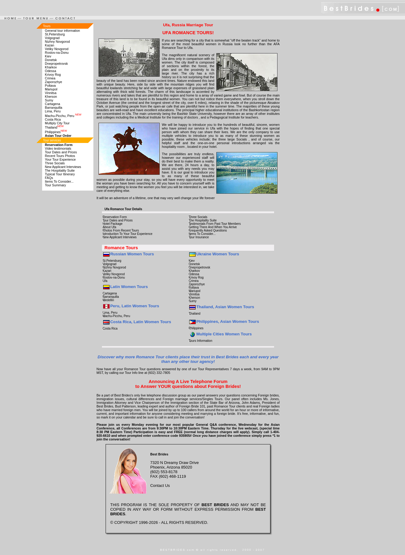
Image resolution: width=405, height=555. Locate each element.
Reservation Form (115, 217)
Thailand (54, 127)
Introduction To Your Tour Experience (127, 234)
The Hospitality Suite (60, 170)
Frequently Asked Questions (208, 230)
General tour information (62, 30)
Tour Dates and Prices (61, 152)
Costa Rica (53, 119)
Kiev (48, 56)
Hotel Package (112, 223)
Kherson (51, 96)
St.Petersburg (55, 34)
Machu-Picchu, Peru (63, 116)
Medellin (108, 300)
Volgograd (52, 38)
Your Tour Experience (60, 159)
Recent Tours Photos (60, 156)
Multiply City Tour (57, 123)
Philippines (56, 132)
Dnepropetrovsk (56, 63)
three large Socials (233, 139)
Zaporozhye (53, 82)
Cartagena (52, 104)
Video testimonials (58, 148)
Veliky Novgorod (56, 49)
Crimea (50, 78)
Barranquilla (53, 107)
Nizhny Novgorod (57, 41)
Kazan (49, 45)
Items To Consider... (59, 181)
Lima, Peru (53, 111)
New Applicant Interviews (63, 167)
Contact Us (160, 485)
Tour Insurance (199, 237)
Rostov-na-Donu (57, 52)
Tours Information (200, 340)
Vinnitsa (50, 93)
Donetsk (51, 60)
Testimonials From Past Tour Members (214, 223)
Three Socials (55, 163)
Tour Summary (55, 185)
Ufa (105, 281)
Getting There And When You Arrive (213, 227)
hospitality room (173, 146)
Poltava (50, 85)
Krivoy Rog (53, 74)
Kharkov (51, 67)
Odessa (50, 71)
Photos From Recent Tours (121, 230)
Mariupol (51, 89)
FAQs (49, 178)
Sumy (49, 100)
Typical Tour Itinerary (60, 174)
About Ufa (109, 227)
